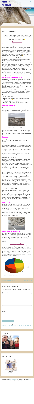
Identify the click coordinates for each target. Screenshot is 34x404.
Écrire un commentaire (13, 275)
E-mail (4, 311)
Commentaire (5, 292)
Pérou (5, 275)
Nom (3, 306)
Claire (12, 33)
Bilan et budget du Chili (27, 280)
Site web (4, 316)
